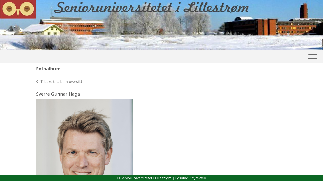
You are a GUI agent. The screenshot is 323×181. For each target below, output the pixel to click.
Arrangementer (297, 56)
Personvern (199, 56)
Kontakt (260, 56)
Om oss (230, 56)
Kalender (84, 56)
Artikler (36, 56)
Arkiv (170, 56)
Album (59, 56)
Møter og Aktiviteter (128, 56)
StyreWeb (198, 178)
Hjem (14, 56)
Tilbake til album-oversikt (59, 81)
